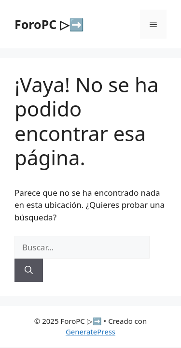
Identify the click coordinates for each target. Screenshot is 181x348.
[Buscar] (28, 270)
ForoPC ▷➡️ (49, 24)
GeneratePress (90, 331)
